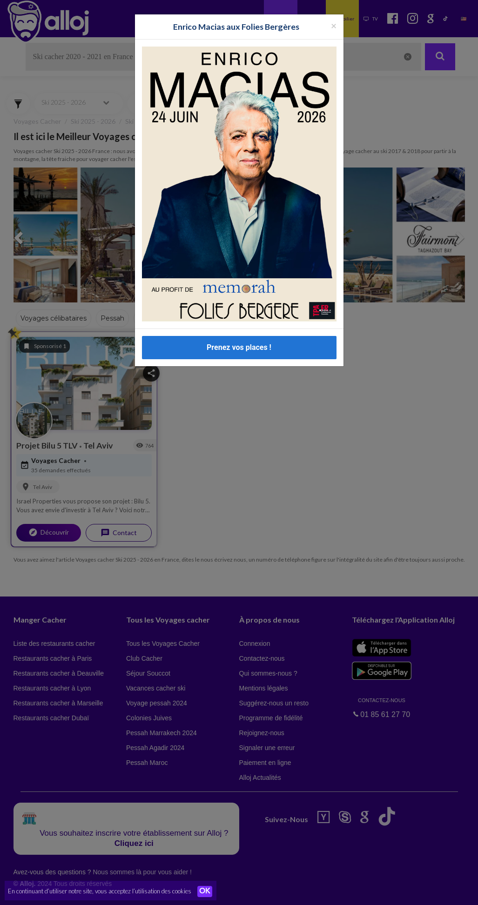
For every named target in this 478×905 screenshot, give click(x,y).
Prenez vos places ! (239, 347)
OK (204, 891)
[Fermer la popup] (334, 25)
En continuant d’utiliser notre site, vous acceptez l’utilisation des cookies (99, 891)
